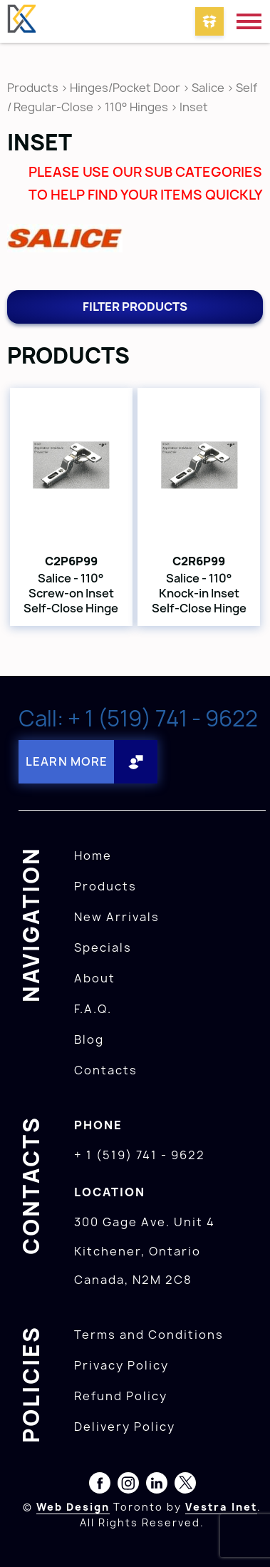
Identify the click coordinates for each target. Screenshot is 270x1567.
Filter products (135, 306)
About (94, 978)
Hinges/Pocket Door (125, 88)
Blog (89, 1039)
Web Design (73, 1507)
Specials (103, 947)
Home (93, 855)
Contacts (105, 1070)
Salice (209, 88)
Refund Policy (120, 1396)
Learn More (67, 761)
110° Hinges (136, 107)
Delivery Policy (124, 1426)
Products (32, 88)
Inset (194, 107)
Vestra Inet (221, 1507)
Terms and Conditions (149, 1334)
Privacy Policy (121, 1365)
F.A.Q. (93, 1009)
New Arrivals (117, 917)
